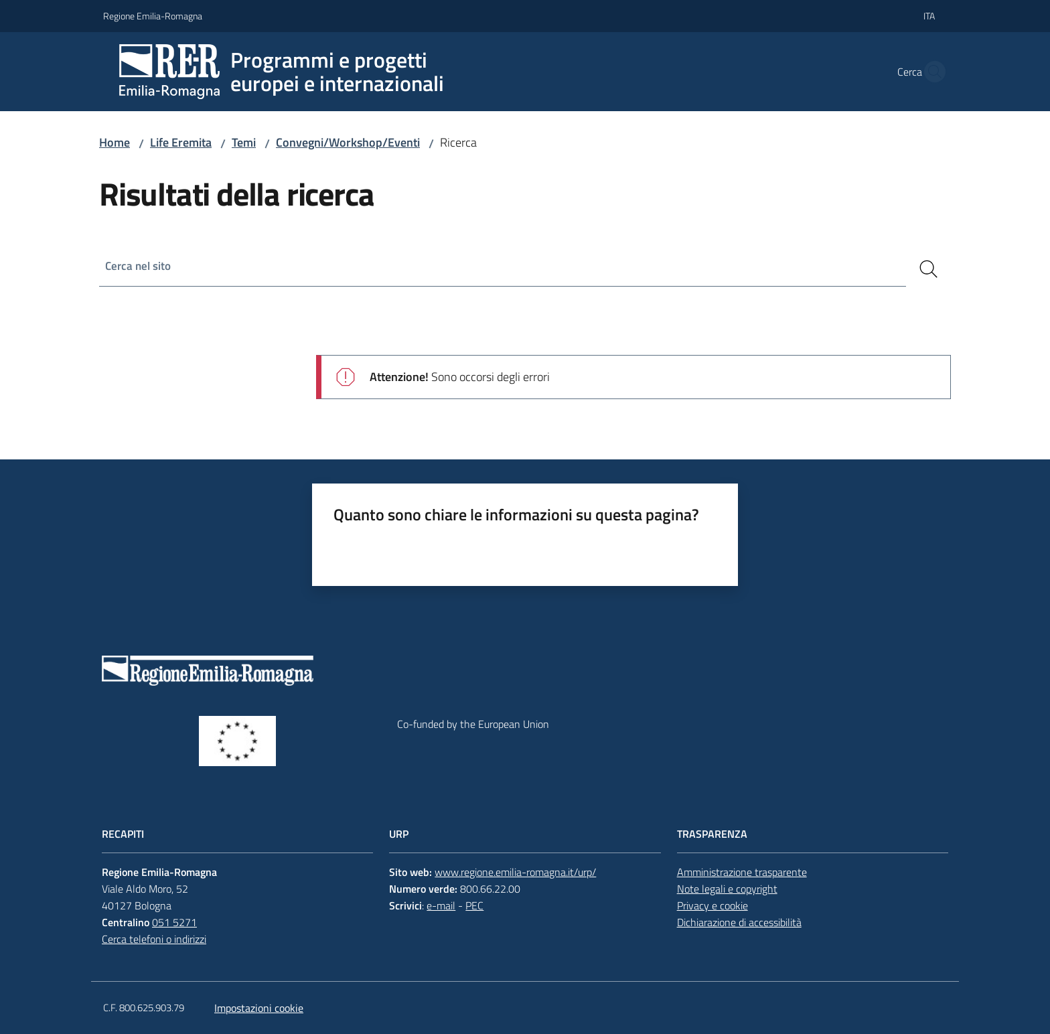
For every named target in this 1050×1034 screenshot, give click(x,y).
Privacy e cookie (712, 905)
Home (114, 142)
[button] (931, 72)
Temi (244, 142)
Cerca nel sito (139, 266)
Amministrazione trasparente (742, 872)
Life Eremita (181, 142)
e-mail (441, 905)
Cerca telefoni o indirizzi (154, 939)
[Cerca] (929, 269)
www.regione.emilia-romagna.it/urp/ (515, 872)
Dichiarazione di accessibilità (739, 922)
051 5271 (174, 922)
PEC (474, 905)
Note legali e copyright (727, 889)
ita (929, 16)
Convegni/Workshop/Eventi (348, 142)
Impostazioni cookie (258, 1008)
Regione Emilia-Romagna (152, 16)
